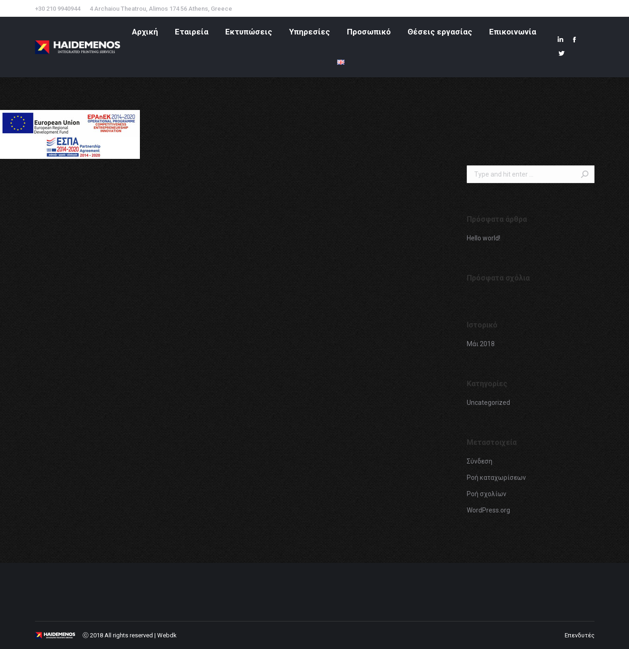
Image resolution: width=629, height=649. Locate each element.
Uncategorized (488, 402)
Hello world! (483, 238)
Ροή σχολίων (486, 494)
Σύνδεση (479, 461)
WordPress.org (488, 510)
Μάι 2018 (481, 344)
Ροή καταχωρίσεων (496, 477)
